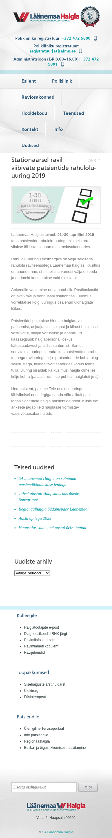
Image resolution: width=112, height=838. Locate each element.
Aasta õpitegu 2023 (35, 518)
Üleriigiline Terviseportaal (44, 728)
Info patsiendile (36, 735)
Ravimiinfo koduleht (40, 640)
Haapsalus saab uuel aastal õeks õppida (52, 527)
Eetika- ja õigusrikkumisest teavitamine (55, 748)
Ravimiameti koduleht (41, 646)
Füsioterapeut (35, 697)
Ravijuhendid (34, 652)
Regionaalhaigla (37, 741)
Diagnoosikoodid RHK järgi (45, 634)
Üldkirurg (31, 691)
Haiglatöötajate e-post (41, 627)
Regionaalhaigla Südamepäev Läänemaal (54, 509)
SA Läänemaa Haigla (57, 832)
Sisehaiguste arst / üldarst (44, 684)
